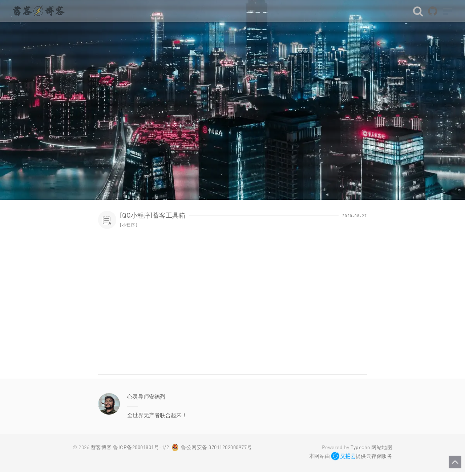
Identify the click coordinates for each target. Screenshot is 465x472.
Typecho (360, 447)
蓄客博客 (101, 447)
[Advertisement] (232, 324)
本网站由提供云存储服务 (351, 456)
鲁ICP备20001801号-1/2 (141, 447)
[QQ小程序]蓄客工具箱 (152, 215)
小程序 (128, 224)
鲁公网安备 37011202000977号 (216, 447)
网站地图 (381, 447)
